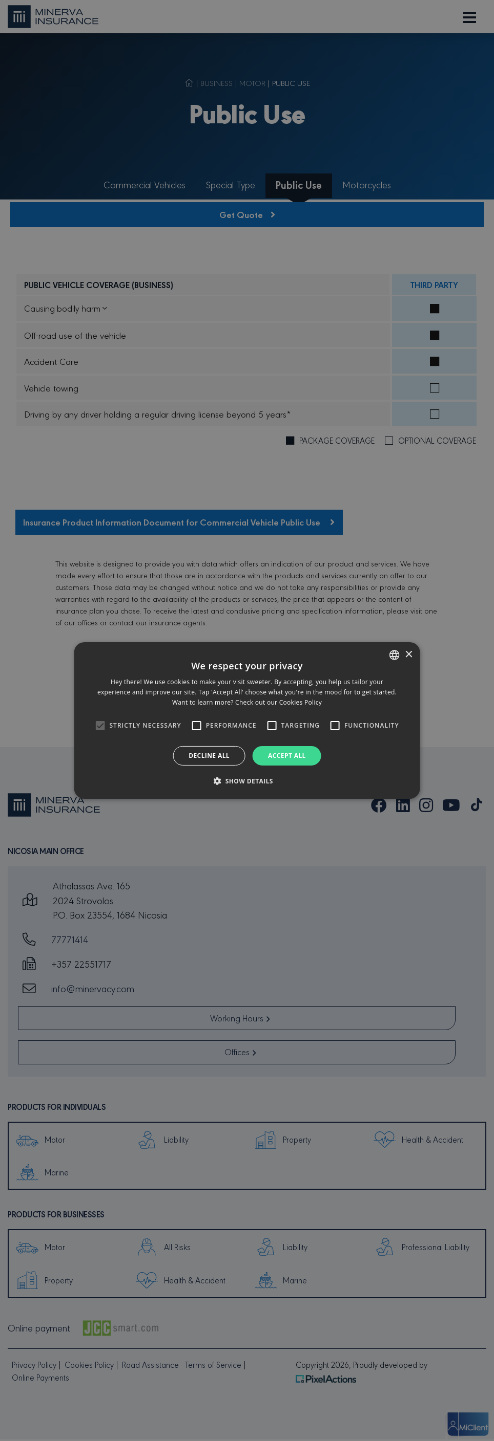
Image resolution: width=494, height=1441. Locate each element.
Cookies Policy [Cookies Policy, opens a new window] (300, 702)
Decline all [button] (209, 755)
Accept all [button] (287, 755)
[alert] (247, 720)
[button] (247, 781)
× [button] (408, 654)
